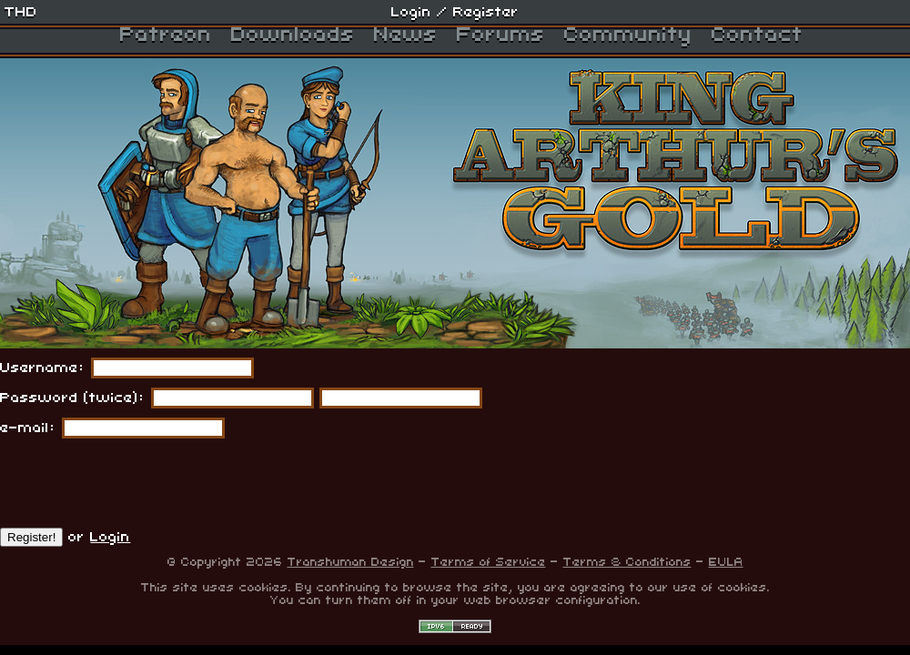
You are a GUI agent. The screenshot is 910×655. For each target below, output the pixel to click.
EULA (726, 562)
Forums (501, 34)
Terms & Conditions (627, 562)
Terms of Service (488, 562)
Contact (758, 34)
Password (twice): (73, 397)
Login (411, 12)
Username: (43, 367)
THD (21, 12)
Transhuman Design (351, 562)
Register (486, 12)
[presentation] (138, 483)
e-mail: (28, 427)
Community (628, 34)
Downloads (293, 34)
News (406, 34)
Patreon (166, 34)
